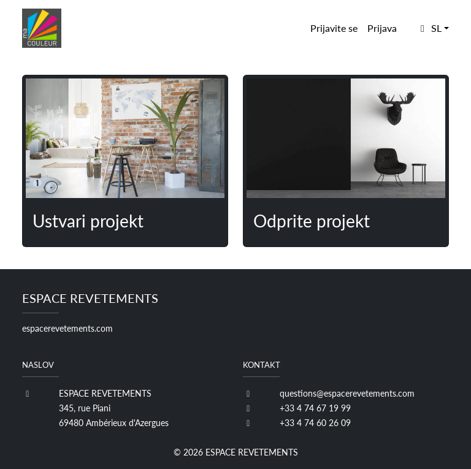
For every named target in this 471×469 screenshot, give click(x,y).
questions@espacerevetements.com (347, 393)
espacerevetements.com (67, 328)
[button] (432, 28)
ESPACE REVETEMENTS (251, 452)
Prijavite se (334, 28)
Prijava (382, 28)
